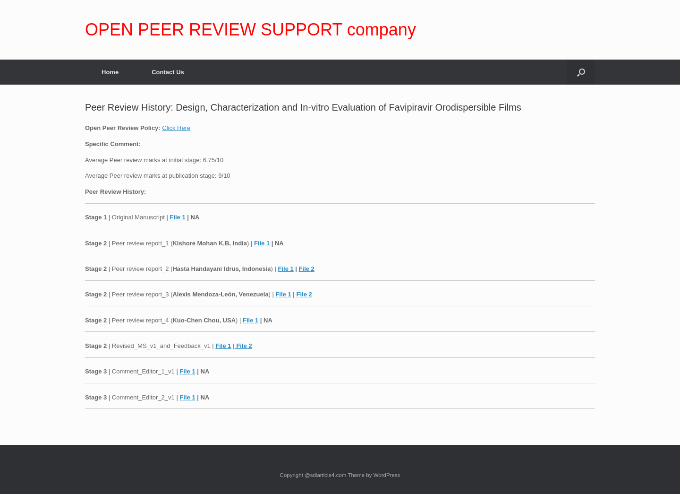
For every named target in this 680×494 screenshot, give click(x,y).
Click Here (176, 127)
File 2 (306, 268)
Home (110, 72)
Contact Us (168, 72)
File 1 (177, 217)
